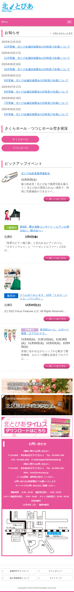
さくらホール (20, 139)
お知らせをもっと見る (63, 33)
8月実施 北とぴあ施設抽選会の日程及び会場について (36, 91)
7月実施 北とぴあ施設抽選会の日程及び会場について (36, 103)
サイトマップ (56, 578)
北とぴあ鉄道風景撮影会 (35, 173)
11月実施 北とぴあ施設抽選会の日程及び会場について (37, 58)
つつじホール (20, 147)
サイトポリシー (56, 571)
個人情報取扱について (19, 578)
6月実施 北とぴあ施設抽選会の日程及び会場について (36, 114)
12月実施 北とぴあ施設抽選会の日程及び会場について (37, 46)
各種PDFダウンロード (19, 571)
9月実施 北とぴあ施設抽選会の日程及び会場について (36, 80)
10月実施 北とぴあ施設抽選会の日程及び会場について (37, 69)
